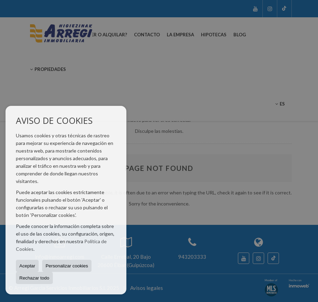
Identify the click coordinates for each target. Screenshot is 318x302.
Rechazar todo (34, 278)
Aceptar (27, 265)
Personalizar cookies (67, 265)
